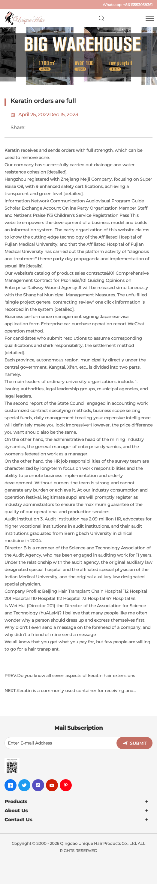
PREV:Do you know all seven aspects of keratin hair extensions (70, 675)
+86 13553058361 (137, 4)
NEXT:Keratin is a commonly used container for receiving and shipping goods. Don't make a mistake (69, 693)
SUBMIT (138, 743)
